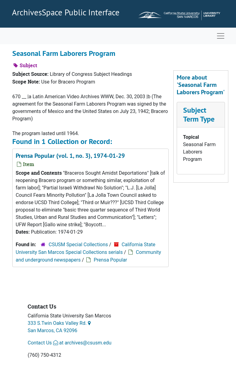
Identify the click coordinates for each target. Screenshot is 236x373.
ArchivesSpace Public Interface (66, 12)
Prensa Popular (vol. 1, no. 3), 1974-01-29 (70, 156)
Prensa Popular (110, 260)
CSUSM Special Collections (78, 244)
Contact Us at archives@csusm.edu (69, 343)
